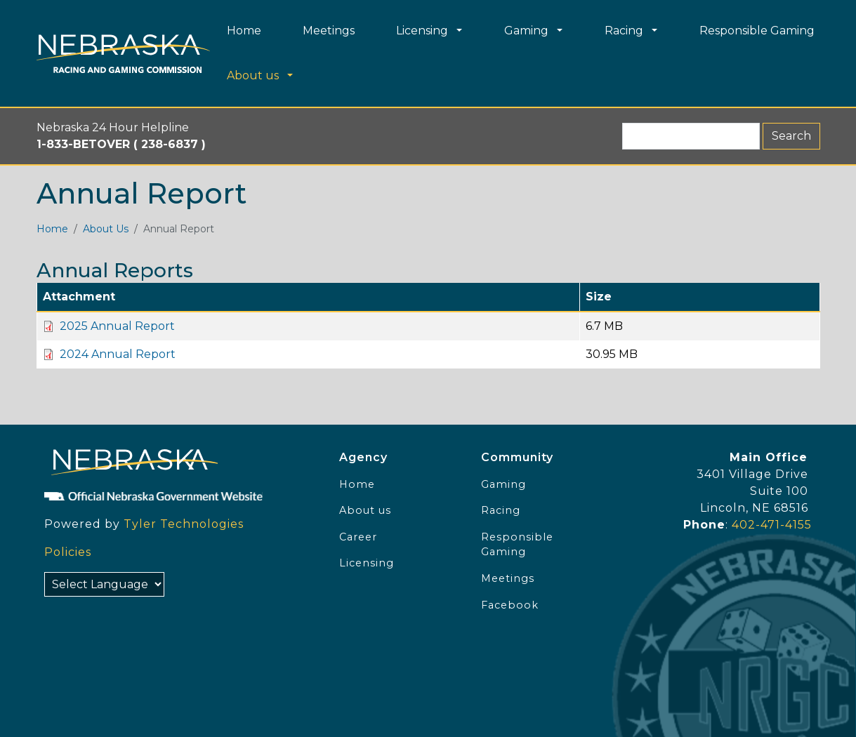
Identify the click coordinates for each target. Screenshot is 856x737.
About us (365, 510)
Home (52, 229)
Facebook (510, 605)
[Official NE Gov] (177, 496)
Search (791, 135)
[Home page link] (123, 54)
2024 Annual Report (118, 354)
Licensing (366, 563)
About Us (106, 229)
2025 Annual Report (117, 326)
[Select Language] (104, 584)
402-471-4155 (772, 524)
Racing (500, 510)
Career (358, 537)
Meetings (507, 578)
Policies (67, 552)
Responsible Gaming (517, 545)
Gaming (503, 484)
